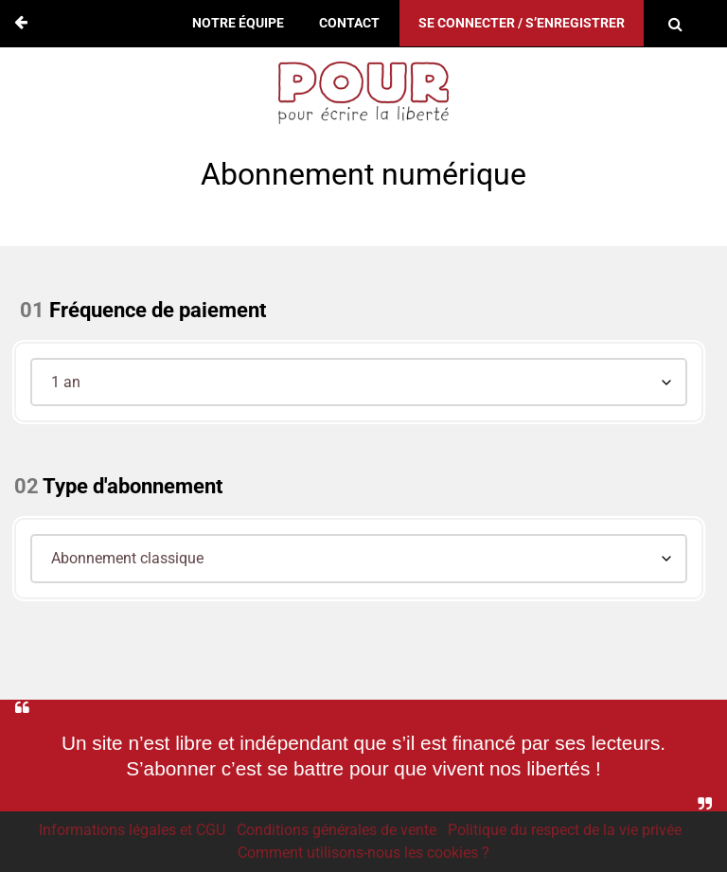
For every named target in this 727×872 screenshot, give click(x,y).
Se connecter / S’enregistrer (521, 23)
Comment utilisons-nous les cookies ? (363, 853)
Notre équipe (238, 23)
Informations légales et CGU (132, 830)
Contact (349, 23)
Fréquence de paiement (157, 310)
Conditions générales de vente (336, 830)
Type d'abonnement (132, 486)
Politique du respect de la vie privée (565, 830)
